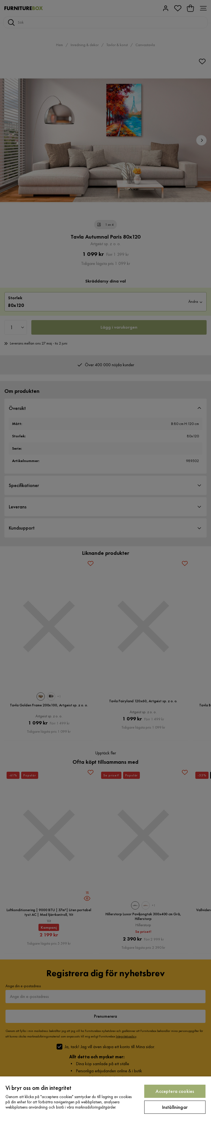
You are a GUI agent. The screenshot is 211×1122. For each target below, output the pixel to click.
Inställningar (175, 1107)
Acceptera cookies (175, 1091)
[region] (105, 1099)
